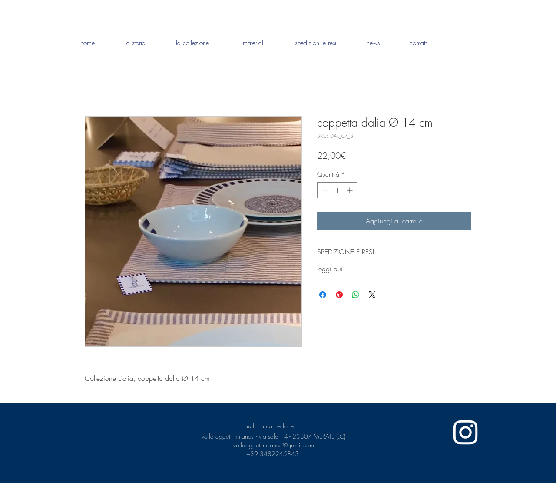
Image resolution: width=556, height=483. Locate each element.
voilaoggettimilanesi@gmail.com (273, 445)
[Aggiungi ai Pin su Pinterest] (339, 295)
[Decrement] (323, 190)
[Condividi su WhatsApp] (356, 295)
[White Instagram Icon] (465, 432)
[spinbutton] (337, 190)
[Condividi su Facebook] (323, 295)
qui (338, 268)
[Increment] (350, 190)
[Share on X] (372, 295)
